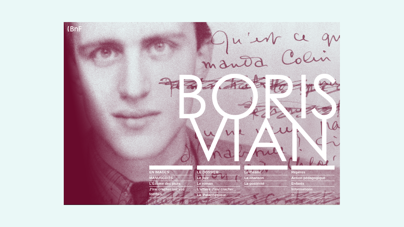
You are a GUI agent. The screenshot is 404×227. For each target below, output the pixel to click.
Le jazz (203, 178)
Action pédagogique (308, 178)
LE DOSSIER (207, 172)
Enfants (297, 183)
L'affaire (216, 189)
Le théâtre (252, 172)
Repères (298, 172)
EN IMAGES (159, 172)
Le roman (205, 183)
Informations (302, 189)
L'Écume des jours (165, 183)
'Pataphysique (214, 195)
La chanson (254, 178)
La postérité (254, 183)
